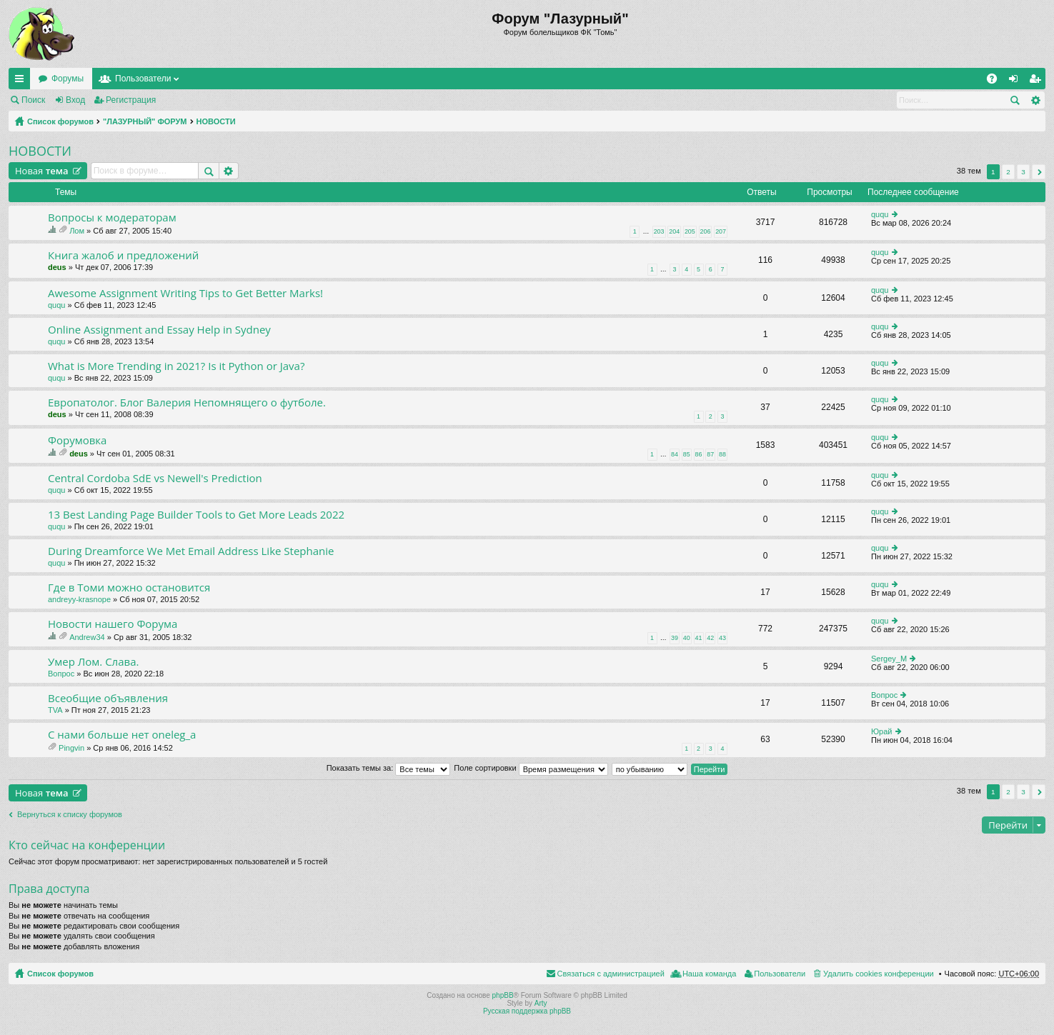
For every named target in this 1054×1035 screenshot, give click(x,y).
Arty (541, 1003)
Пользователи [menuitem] (779, 973)
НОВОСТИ (216, 121)
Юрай (882, 731)
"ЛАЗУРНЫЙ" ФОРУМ (145, 121)
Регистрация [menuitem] (1037, 81)
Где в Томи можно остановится (129, 587)
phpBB (503, 995)
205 (690, 231)
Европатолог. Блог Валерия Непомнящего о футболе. (187, 402)
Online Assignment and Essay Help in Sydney (159, 329)
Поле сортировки (530, 768)
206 (705, 231)
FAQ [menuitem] (996, 81)
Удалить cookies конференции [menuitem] (878, 973)
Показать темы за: (389, 768)
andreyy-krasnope (79, 599)
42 (710, 637)
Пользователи (143, 79)
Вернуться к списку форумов (69, 814)
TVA (55, 710)
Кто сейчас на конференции (87, 845)
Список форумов (60, 121)
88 (722, 454)
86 (698, 454)
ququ (879, 214)
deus (57, 267)
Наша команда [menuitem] (709, 973)
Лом (76, 230)
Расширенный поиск (1035, 100)
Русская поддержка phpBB (527, 1011)
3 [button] (1023, 172)
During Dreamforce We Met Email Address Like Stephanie (191, 551)
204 (674, 231)
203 (659, 231)
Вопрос (61, 673)
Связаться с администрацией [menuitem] (611, 973)
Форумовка (77, 440)
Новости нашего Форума (112, 624)
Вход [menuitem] (1016, 81)
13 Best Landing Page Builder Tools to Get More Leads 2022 (196, 514)
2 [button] (1008, 172)
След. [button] (1038, 171)
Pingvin (71, 748)
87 (710, 454)
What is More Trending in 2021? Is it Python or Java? (176, 366)
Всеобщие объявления (108, 698)
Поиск (33, 100)
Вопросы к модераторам (112, 217)
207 (720, 231)
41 (698, 637)
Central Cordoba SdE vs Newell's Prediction (155, 478)
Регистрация (131, 100)
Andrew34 (87, 637)
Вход (75, 100)
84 (674, 454)
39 (674, 637)
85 (686, 454)
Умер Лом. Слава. (93, 662)
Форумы (67, 79)
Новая (42, 170)
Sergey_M (889, 658)
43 (722, 637)
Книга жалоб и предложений (123, 255)
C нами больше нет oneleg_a (122, 734)
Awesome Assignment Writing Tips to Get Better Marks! (185, 293)
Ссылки (22, 81)
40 (686, 637)
